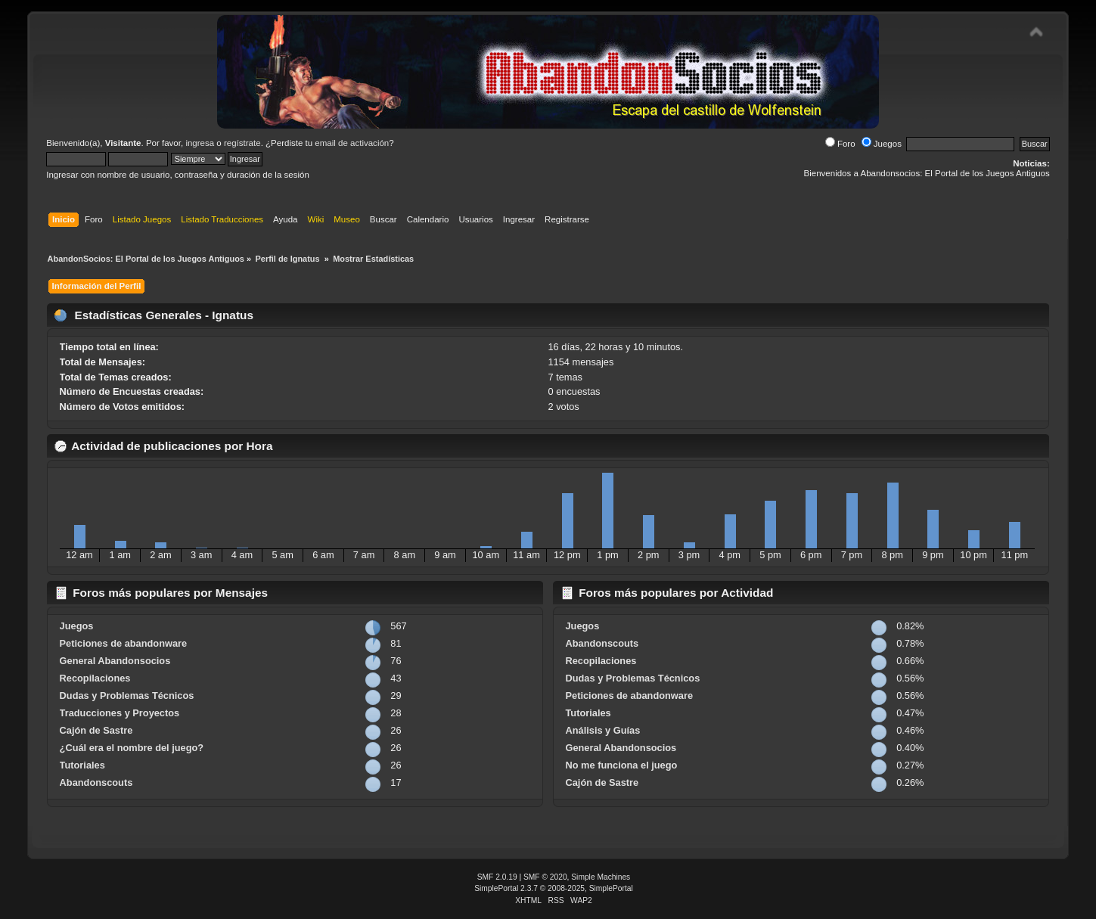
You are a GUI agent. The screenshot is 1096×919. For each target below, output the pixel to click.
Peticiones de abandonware (124, 643)
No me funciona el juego (621, 765)
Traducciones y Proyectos (120, 713)
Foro (840, 143)
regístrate (242, 142)
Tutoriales (82, 765)
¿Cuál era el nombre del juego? (132, 747)
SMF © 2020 (545, 877)
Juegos (882, 143)
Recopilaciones (95, 678)
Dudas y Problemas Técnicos (127, 695)
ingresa (199, 142)
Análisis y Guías (602, 730)
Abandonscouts (96, 782)
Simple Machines (600, 877)
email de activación (352, 142)
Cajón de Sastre (96, 730)
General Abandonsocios (115, 660)
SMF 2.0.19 (497, 877)
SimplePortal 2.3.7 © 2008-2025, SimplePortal (553, 888)
